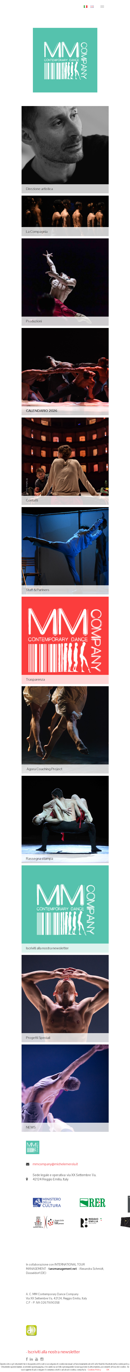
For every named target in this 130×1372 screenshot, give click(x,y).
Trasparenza (35, 679)
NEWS (31, 1127)
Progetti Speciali (38, 1037)
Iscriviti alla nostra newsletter (47, 948)
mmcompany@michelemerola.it (55, 1164)
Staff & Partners (37, 590)
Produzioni (34, 321)
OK (107, 1369)
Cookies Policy (94, 1369)
